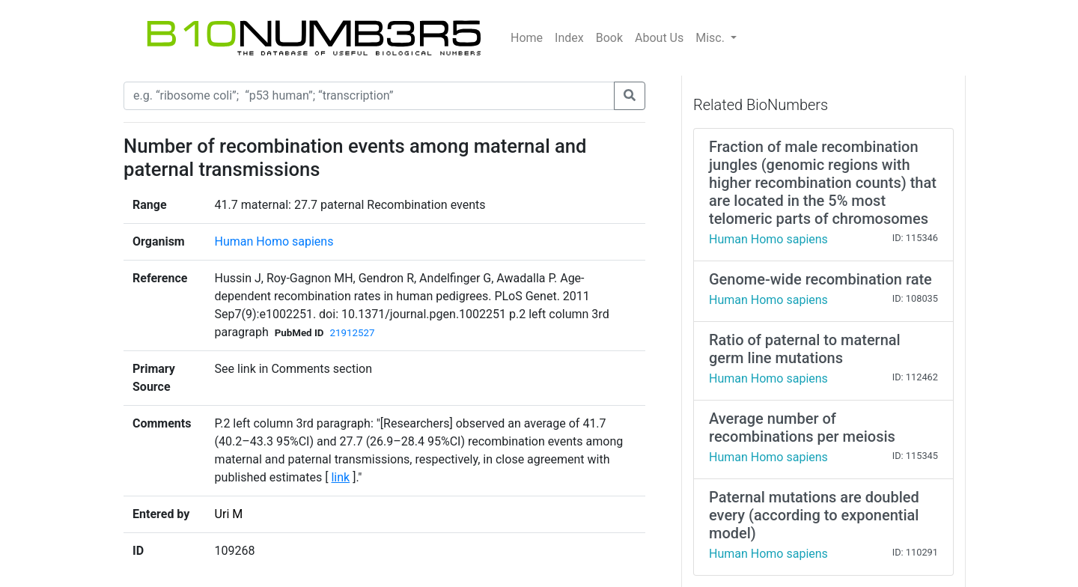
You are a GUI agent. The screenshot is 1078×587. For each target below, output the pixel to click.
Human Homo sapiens (274, 241)
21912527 (351, 332)
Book (609, 38)
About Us (659, 38)
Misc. (711, 38)
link (340, 477)
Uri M (229, 514)
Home (527, 38)
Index (569, 38)
